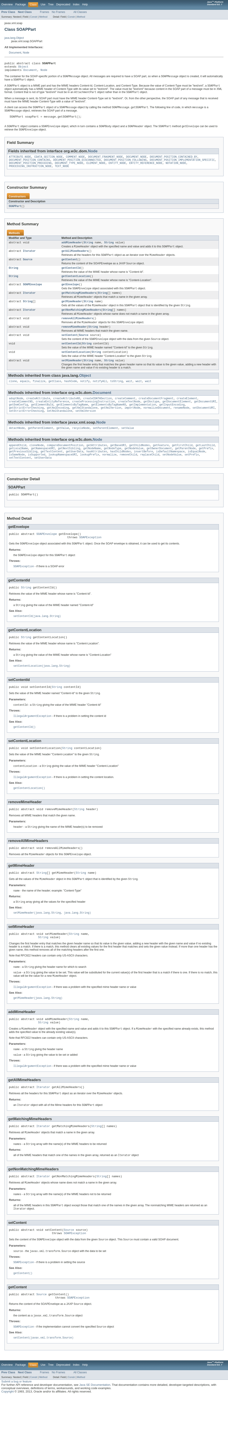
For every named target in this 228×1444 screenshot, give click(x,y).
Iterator (29, 259)
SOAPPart (15, 213)
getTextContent (52, 472)
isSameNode (17, 476)
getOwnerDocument (159, 468)
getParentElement (40, 447)
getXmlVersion (111, 426)
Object (23, 68)
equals (25, 398)
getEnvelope (70, 295)
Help (85, 4)
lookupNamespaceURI (63, 476)
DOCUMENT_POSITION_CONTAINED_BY (173, 162)
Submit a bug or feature (16, 1429)
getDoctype (151, 419)
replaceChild (149, 476)
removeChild (128, 476)
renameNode (181, 426)
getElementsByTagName (72, 422)
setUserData (43, 479)
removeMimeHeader (74, 340)
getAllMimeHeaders (74, 259)
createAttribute (38, 415)
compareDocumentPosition (65, 465)
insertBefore (143, 472)
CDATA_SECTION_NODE (48, 162)
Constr (33, 16)
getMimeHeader (71, 313)
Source (28, 268)
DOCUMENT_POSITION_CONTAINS (29, 166)
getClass (55, 398)
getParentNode (185, 468)
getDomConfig (18, 422)
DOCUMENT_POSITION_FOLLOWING (125, 166)
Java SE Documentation (94, 1432)
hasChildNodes (120, 472)
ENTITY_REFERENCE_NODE (145, 169)
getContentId (70, 277)
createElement (187, 415)
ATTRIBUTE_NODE (20, 162)
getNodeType (112, 468)
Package (20, 4)
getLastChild (205, 465)
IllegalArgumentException (32, 744)
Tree (51, 4)
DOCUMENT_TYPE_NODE (69, 169)
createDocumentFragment (156, 415)
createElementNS (21, 419)
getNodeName (92, 468)
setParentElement (105, 447)
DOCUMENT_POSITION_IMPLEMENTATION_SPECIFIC (182, 166)
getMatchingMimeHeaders (78, 304)
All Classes (80, 12)
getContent (69, 268)
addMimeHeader (71, 250)
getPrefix (206, 468)
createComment (125, 415)
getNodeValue (133, 468)
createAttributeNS (66, 415)
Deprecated (63, 4)
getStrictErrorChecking (26, 426)
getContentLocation (75, 286)
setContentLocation (75, 367)
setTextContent (20, 479)
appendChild (17, 465)
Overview (7, 4)
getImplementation (142, 422)
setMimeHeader (71, 377)
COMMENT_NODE (75, 162)
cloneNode (36, 465)
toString (116, 398)
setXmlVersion (85, 430)
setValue (127, 447)
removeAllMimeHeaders (77, 331)
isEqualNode (196, 472)
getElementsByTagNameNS (108, 422)
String (88, 250)
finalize (39, 398)
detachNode (17, 447)
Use (43, 4)
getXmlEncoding (58, 426)
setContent (69, 349)
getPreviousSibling (23, 472)
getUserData (74, 472)
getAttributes (96, 465)
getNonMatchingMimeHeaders (81, 322)
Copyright (7, 1439)
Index (76, 4)
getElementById (42, 422)
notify (85, 398)
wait (129, 398)
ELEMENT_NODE (95, 169)
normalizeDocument (156, 426)
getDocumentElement (176, 419)
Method (43, 16)
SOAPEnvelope (32, 295)
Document (15, 52)
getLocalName (18, 468)
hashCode (70, 398)
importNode (132, 426)
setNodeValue (171, 476)
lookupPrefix (89, 476)
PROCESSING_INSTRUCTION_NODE (30, 173)
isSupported (36, 476)
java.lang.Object (14, 37)
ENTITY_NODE (117, 169)
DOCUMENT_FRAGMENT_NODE (105, 162)
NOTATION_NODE (176, 169)
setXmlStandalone (59, 430)
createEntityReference (52, 419)
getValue (62, 447)
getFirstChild (182, 465)
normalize (109, 476)
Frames (44, 12)
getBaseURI (118, 465)
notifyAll (100, 398)
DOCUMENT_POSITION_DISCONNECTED (77, 166)
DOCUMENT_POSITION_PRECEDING (30, 169)
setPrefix (192, 476)
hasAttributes (96, 472)
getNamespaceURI (43, 468)
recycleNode (81, 447)
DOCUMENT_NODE (136, 162)
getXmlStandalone (85, 426)
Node (26, 52)
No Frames (58, 12)
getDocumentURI (205, 419)
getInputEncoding (172, 422)
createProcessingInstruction (93, 419)
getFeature (161, 465)
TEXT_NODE (62, 173)
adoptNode (16, 415)
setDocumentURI (203, 426)
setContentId (70, 358)
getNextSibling (69, 468)
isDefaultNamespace (170, 472)
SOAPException (90, 561)
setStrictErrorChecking (26, 430)
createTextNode (129, 419)
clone (13, 398)
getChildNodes (139, 465)
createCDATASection (97, 415)
